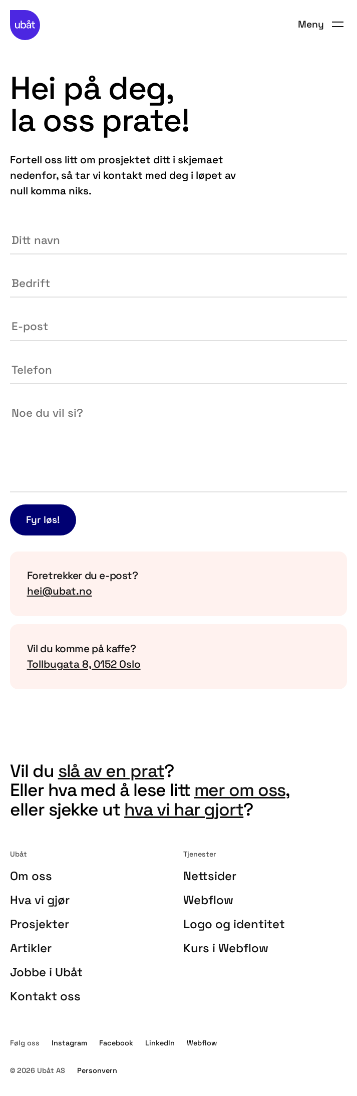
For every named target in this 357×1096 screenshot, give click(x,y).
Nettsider (209, 876)
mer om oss (239, 789)
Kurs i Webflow (225, 948)
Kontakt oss (45, 996)
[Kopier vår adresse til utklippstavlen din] (178, 656)
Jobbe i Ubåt (46, 972)
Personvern (97, 1070)
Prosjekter (39, 924)
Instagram (69, 1042)
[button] (320, 24)
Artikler (31, 948)
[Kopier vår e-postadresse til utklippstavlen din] (178, 584)
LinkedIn (160, 1042)
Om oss (31, 876)
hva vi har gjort (183, 809)
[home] (25, 25)
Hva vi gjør (40, 900)
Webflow (208, 900)
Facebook (116, 1042)
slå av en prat (111, 770)
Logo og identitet (234, 924)
